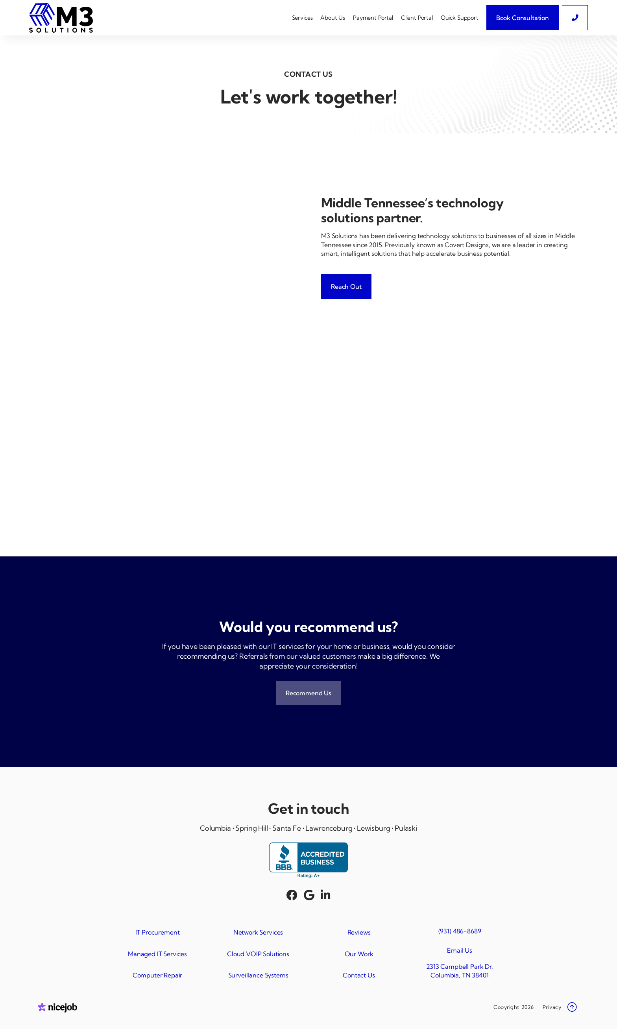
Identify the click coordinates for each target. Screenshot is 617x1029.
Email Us (459, 950)
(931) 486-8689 (459, 931)
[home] (64, 18)
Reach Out (346, 286)
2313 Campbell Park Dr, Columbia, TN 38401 (459, 970)
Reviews (359, 932)
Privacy (552, 1007)
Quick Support (459, 17)
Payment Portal (373, 17)
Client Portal (417, 17)
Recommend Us (308, 693)
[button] (302, 17)
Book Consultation (522, 18)
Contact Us (359, 975)
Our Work (359, 954)
